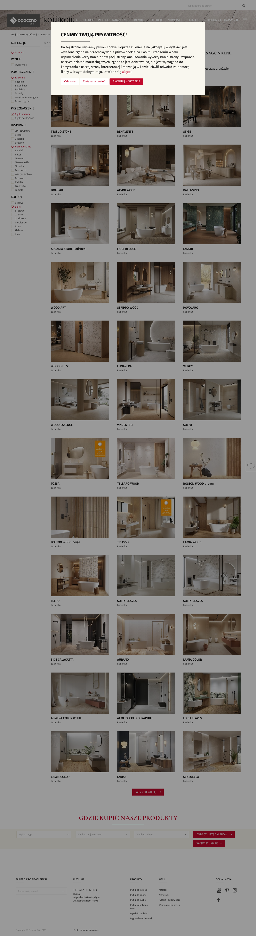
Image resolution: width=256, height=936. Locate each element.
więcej (126, 72)
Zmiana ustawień (94, 81)
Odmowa (70, 81)
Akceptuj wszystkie (126, 81)
